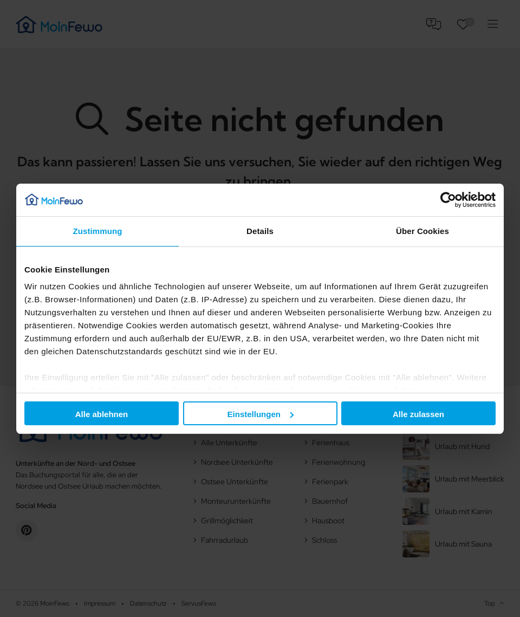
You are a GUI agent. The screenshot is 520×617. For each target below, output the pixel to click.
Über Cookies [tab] (422, 231)
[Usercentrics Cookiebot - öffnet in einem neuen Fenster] (448, 200)
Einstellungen (260, 414)
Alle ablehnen (101, 414)
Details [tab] (260, 231)
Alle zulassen (418, 414)
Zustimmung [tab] (97, 231)
